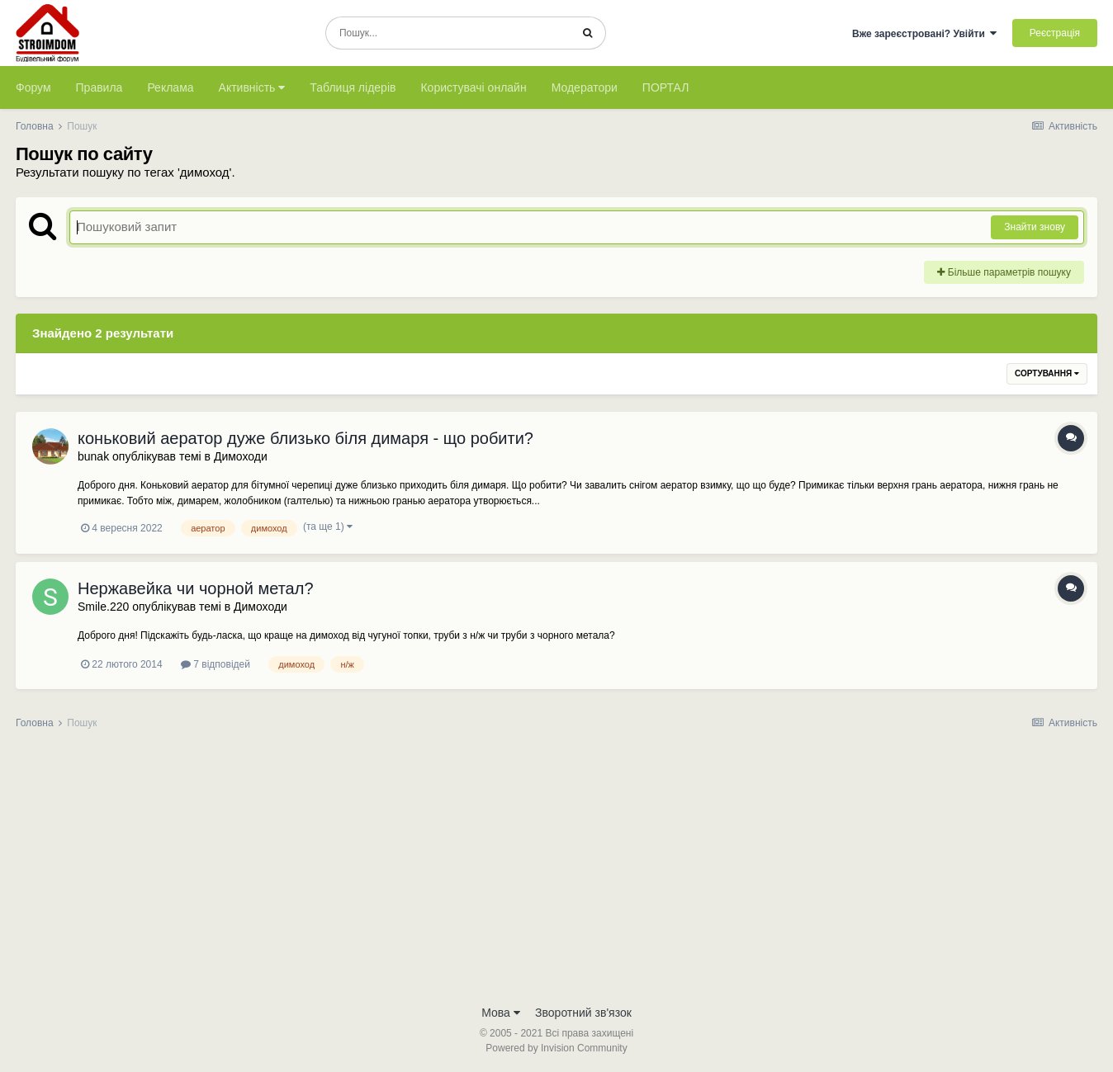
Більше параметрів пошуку (1004, 272)
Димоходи (241, 456)
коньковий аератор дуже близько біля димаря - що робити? (305, 438)
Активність (252, 87)
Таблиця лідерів (352, 87)
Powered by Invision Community (556, 1048)
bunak (93, 456)
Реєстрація (1055, 33)
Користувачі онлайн (473, 87)
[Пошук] (448, 33)
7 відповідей (215, 664)
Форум (33, 87)
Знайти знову (1034, 227)
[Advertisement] (556, 872)
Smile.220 (103, 606)
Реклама (170, 87)
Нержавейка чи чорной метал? (196, 588)
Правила (99, 87)
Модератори (585, 87)
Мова (500, 1012)
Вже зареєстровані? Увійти (924, 34)
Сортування (1047, 373)
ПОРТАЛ (665, 87)
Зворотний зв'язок (583, 1012)
